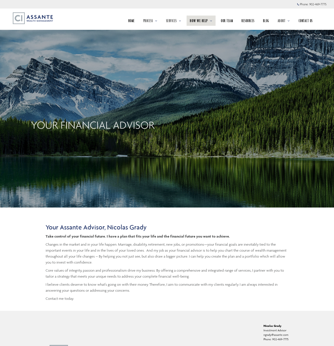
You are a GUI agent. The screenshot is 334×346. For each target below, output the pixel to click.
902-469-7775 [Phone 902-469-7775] (318, 4)
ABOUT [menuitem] (284, 20)
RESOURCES (248, 20)
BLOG (266, 20)
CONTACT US (306, 20)
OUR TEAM (227, 20)
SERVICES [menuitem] (173, 20)
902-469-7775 (280, 339)
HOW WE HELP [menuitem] (201, 20)
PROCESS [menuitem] (150, 20)
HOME (131, 20)
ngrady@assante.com (275, 335)
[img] (167, 104)
